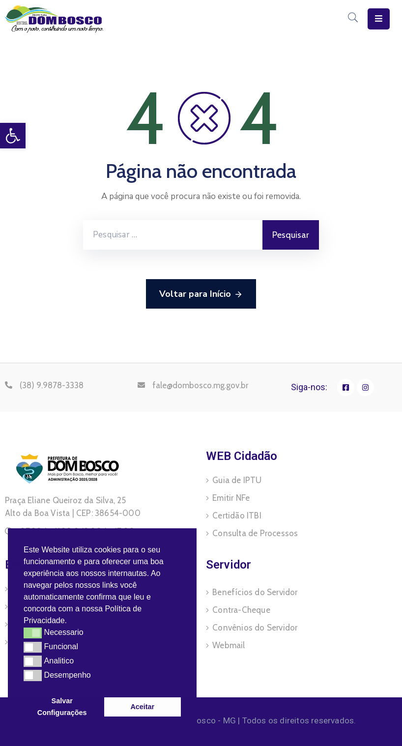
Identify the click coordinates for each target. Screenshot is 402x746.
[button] (70, 621)
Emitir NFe (231, 498)
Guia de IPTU (236, 480)
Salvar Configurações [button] (62, 707)
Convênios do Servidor (254, 627)
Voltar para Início (201, 294)
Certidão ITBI (236, 515)
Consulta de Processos (255, 533)
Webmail (228, 645)
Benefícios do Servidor (254, 592)
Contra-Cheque (241, 610)
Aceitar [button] (142, 707)
